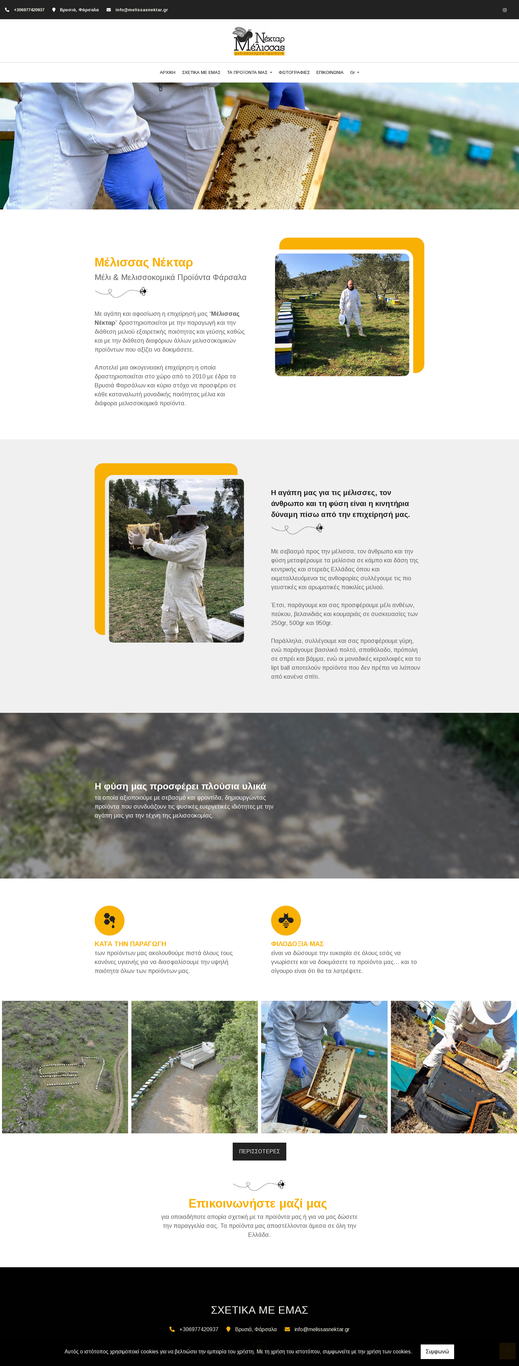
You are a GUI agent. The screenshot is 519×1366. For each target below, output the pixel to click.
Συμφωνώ (437, 1351)
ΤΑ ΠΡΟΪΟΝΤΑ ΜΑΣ (248, 72)
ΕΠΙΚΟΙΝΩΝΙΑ (330, 72)
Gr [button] (353, 72)
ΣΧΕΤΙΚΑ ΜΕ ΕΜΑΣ (201, 72)
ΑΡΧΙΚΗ (167, 72)
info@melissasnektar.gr (142, 9)
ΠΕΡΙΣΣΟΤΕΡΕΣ (259, 1151)
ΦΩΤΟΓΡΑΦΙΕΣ (294, 72)
